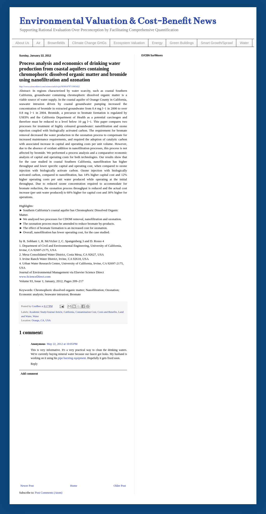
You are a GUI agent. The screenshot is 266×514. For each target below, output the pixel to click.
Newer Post (27, 485)
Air (38, 43)
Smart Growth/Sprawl (217, 43)
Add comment (29, 373)
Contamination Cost (85, 311)
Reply (34, 364)
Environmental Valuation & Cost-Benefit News (117, 21)
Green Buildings (182, 43)
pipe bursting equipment (72, 358)
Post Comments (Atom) (48, 492)
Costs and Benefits (107, 311)
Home (73, 485)
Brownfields (56, 43)
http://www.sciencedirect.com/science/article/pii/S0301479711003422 (49, 86)
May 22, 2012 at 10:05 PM (62, 344)
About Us (22, 43)
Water (244, 43)
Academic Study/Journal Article (46, 311)
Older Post (120, 485)
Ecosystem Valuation (129, 43)
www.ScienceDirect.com (35, 276)
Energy (157, 43)
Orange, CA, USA (41, 320)
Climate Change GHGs (89, 43)
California (69, 311)
